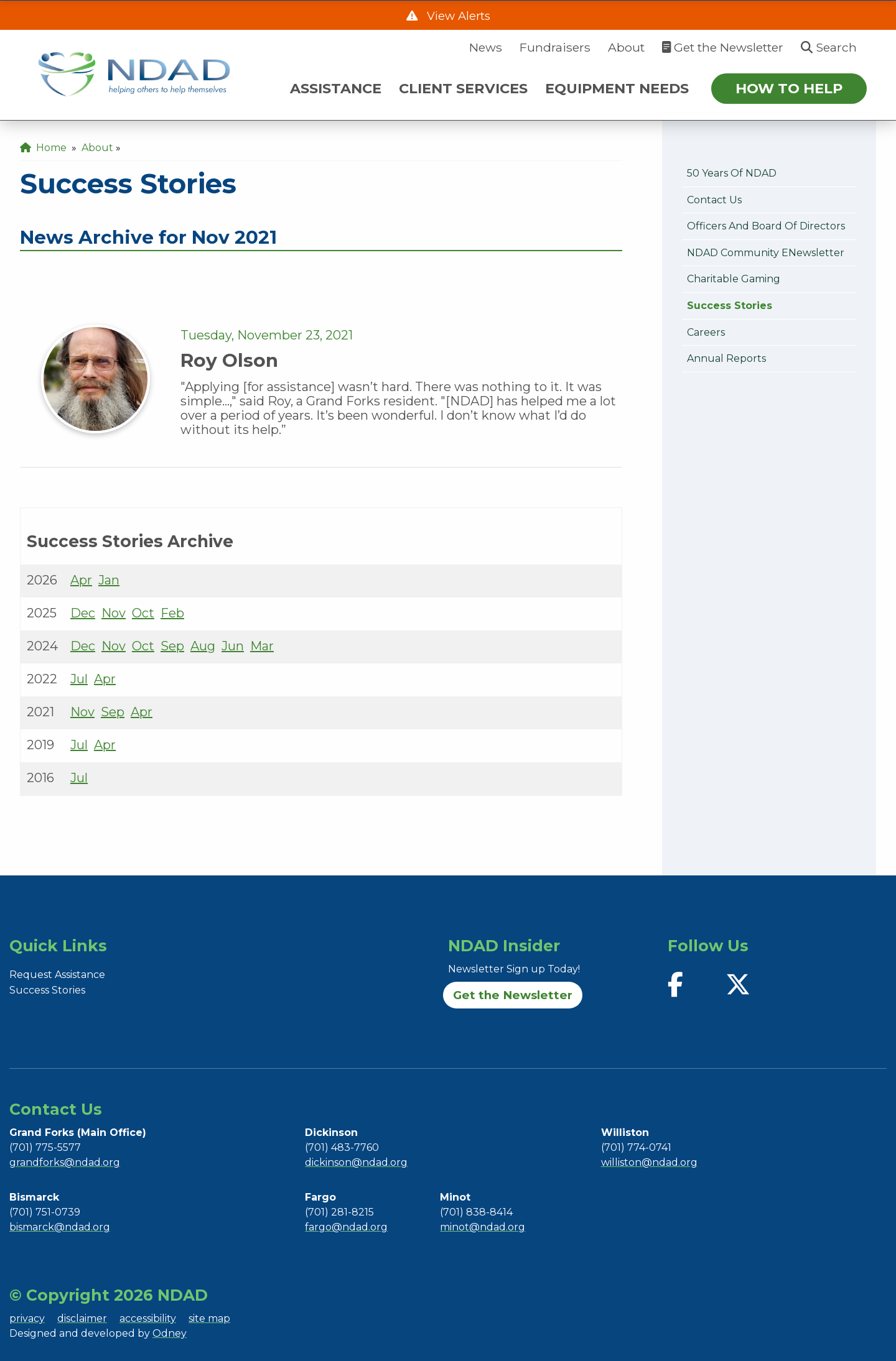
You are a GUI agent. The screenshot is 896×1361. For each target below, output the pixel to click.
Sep (172, 646)
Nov (113, 613)
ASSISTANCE (335, 88)
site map (209, 1318)
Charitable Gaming (733, 279)
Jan (108, 580)
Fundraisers (555, 47)
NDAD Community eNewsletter (765, 253)
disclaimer (82, 1318)
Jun (233, 646)
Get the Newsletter (722, 47)
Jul (79, 678)
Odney (169, 1333)
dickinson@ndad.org (356, 1162)
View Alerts (457, 16)
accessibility (147, 1318)
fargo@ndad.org (346, 1227)
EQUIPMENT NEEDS (617, 88)
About (626, 47)
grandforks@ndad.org (64, 1162)
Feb (172, 613)
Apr (81, 580)
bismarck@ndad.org (59, 1227)
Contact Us (714, 200)
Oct (143, 613)
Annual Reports (726, 358)
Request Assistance (57, 974)
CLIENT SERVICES (463, 88)
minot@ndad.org (482, 1227)
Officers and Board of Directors (766, 226)
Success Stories (729, 305)
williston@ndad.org (649, 1162)
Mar (262, 646)
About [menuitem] (97, 148)
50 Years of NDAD (732, 173)
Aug (202, 646)
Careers (706, 332)
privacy (27, 1318)
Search (829, 47)
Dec (82, 613)
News (485, 47)
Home (43, 148)
